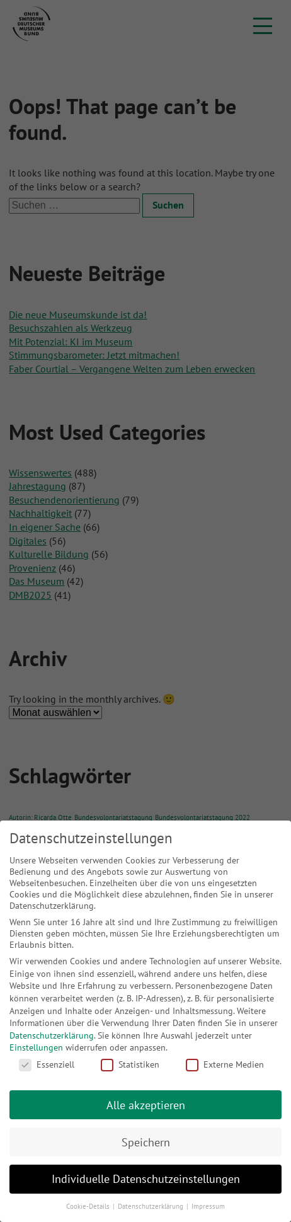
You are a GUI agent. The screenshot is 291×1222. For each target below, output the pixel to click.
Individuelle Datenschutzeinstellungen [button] (146, 1179)
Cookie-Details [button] (88, 1206)
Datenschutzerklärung (51, 1035)
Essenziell (46, 1064)
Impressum (208, 1206)
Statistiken (130, 1064)
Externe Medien (225, 1064)
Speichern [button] (146, 1142)
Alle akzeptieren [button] (145, 1105)
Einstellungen (36, 1047)
